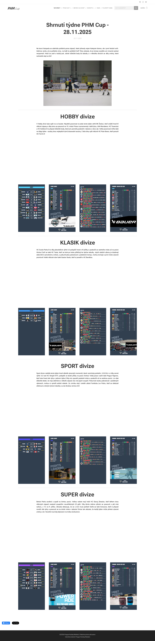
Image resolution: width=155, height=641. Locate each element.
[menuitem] (59, 8)
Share (6, 623)
